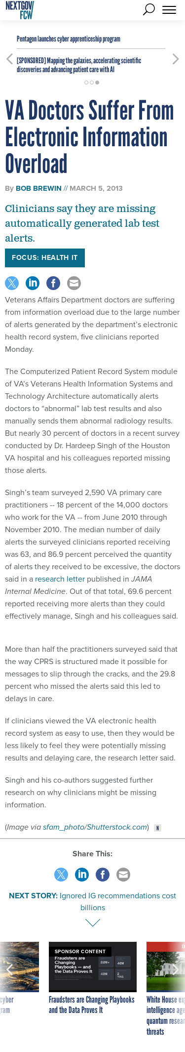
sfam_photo (63, 827)
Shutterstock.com (117, 827)
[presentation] (9, 989)
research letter (61, 579)
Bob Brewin (39, 188)
